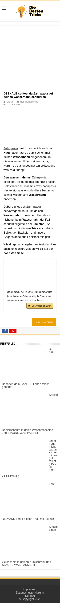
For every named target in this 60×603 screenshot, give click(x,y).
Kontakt (30, 595)
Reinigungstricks (29, 101)
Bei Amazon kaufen (41, 306)
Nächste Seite (44, 322)
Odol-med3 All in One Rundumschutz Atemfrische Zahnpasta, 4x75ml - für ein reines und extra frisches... (29, 296)
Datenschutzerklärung (30, 592)
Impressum (30, 589)
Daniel (10, 101)
